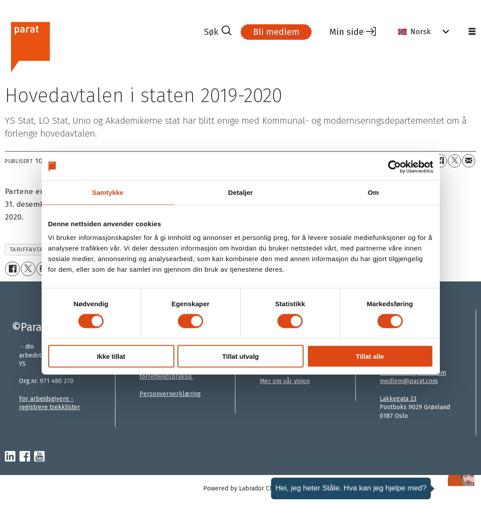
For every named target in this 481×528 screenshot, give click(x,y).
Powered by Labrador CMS (240, 488)
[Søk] (218, 31)
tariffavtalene (34, 249)
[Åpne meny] (472, 31)
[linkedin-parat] (10, 457)
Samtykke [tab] (107, 192)
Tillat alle (370, 356)
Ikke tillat (111, 356)
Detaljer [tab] (240, 192)
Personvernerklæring (170, 394)
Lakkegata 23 (398, 399)
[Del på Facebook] (440, 160)
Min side (346, 32)
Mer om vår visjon (285, 381)
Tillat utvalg (240, 356)
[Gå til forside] (30, 46)
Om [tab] (373, 192)
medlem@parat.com (409, 381)
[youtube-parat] (39, 457)
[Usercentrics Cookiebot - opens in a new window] (394, 166)
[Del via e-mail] (468, 160)
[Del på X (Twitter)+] (454, 160)
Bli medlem (276, 32)
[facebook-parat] (24, 457)
